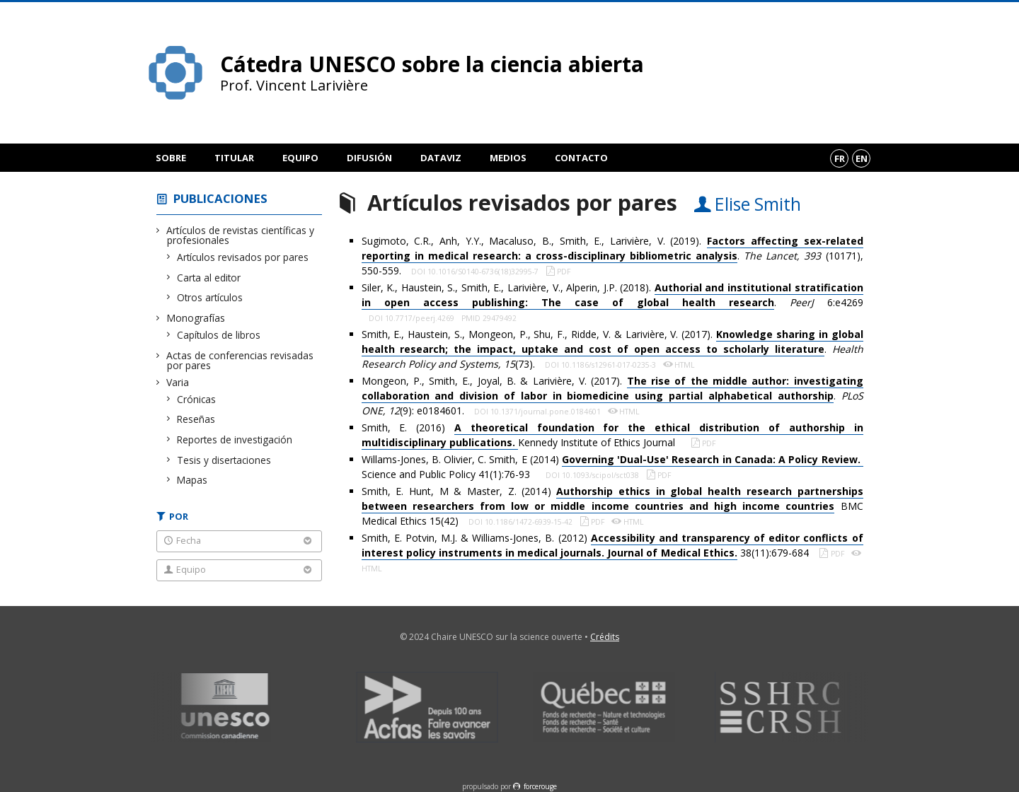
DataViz (440, 157)
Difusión (369, 157)
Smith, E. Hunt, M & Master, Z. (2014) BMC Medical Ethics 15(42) (612, 506)
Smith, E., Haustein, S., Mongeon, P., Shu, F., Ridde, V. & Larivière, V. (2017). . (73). (612, 349)
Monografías (196, 318)
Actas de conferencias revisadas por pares (240, 360)
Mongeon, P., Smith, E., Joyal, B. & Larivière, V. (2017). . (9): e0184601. (612, 395)
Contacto (581, 157)
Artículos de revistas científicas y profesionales (240, 235)
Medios (508, 157)
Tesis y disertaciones (224, 460)
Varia (178, 382)
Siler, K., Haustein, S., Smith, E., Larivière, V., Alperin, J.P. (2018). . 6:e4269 (612, 295)
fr (839, 158)
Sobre (171, 157)
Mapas (192, 480)
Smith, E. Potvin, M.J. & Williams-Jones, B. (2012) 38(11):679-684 (612, 545)
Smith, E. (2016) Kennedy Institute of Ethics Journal (612, 435)
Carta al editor (209, 277)
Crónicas (197, 399)
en (862, 158)
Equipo (300, 157)
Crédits (604, 637)
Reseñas (196, 419)
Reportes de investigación (235, 439)
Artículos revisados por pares (243, 257)
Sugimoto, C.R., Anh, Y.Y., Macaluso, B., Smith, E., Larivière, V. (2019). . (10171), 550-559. (612, 255)
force (540, 786)
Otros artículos (210, 297)
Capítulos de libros (219, 335)
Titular (234, 157)
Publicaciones (220, 198)
